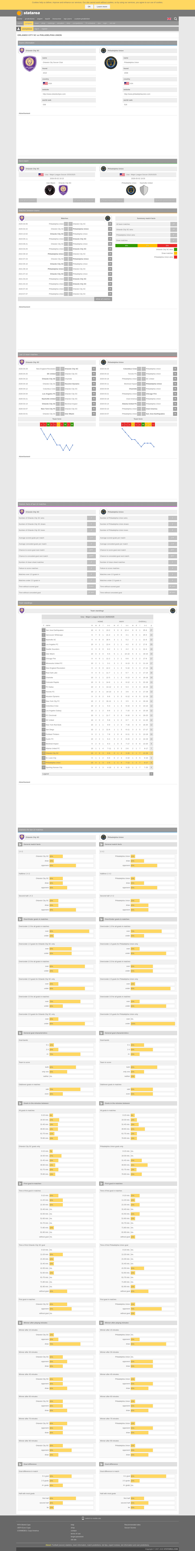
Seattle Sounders (52, 649)
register (45, 29)
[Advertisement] (97, 136)
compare (28, 23)
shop (43, 23)
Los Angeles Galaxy (53, 711)
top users (68, 19)
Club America (131, 399)
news (37, 23)
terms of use (76, 1534)
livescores (57, 19)
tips (99, 23)
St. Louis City (51, 758)
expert (40, 19)
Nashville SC (51, 640)
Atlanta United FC (129, 404)
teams (20, 23)
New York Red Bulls (53, 725)
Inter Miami (69, 414)
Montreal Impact (71, 404)
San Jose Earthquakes (155, 414)
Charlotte (68, 379)
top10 (47, 19)
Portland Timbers (52, 734)
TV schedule (90, 23)
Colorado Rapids (52, 682)
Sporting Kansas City (54, 767)
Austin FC (49, 739)
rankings (51, 23)
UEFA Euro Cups (23, 1528)
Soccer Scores (130, 1528)
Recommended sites (132, 1525)
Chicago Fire (151, 394)
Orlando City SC (79, 224)
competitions (78, 23)
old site (112, 23)
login (105, 23)
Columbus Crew (49, 389)
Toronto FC (132, 374)
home (20, 19)
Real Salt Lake (51, 673)
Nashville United (49, 399)
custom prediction (82, 19)
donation (60, 23)
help (68, 23)
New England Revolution (46, 369)
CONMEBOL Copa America (28, 1531)
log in (37, 29)
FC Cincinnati (51, 715)
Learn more (102, 7)
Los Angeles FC (49, 394)
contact (74, 1531)
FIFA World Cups (23, 1525)
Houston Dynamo (72, 384)
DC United (51, 374)
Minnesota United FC (54, 663)
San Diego (50, 730)
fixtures (27, 200)
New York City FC (48, 409)
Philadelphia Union (56, 224)
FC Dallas (49, 687)
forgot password (77, 1537)
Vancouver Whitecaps (54, 635)
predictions (30, 19)
